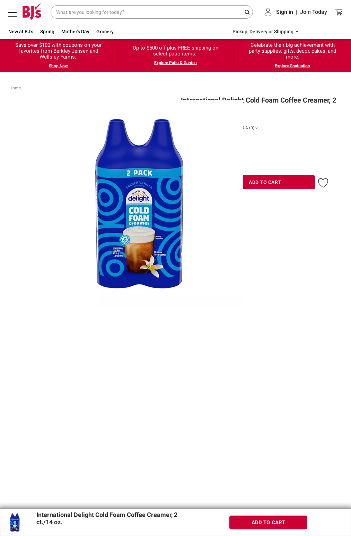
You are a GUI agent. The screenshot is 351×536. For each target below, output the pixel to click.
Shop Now (58, 65)
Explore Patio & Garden (175, 62)
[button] (323, 181)
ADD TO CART (265, 182)
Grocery (105, 31)
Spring (47, 31)
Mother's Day (75, 31)
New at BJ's (20, 31)
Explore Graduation (292, 65)
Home (15, 88)
